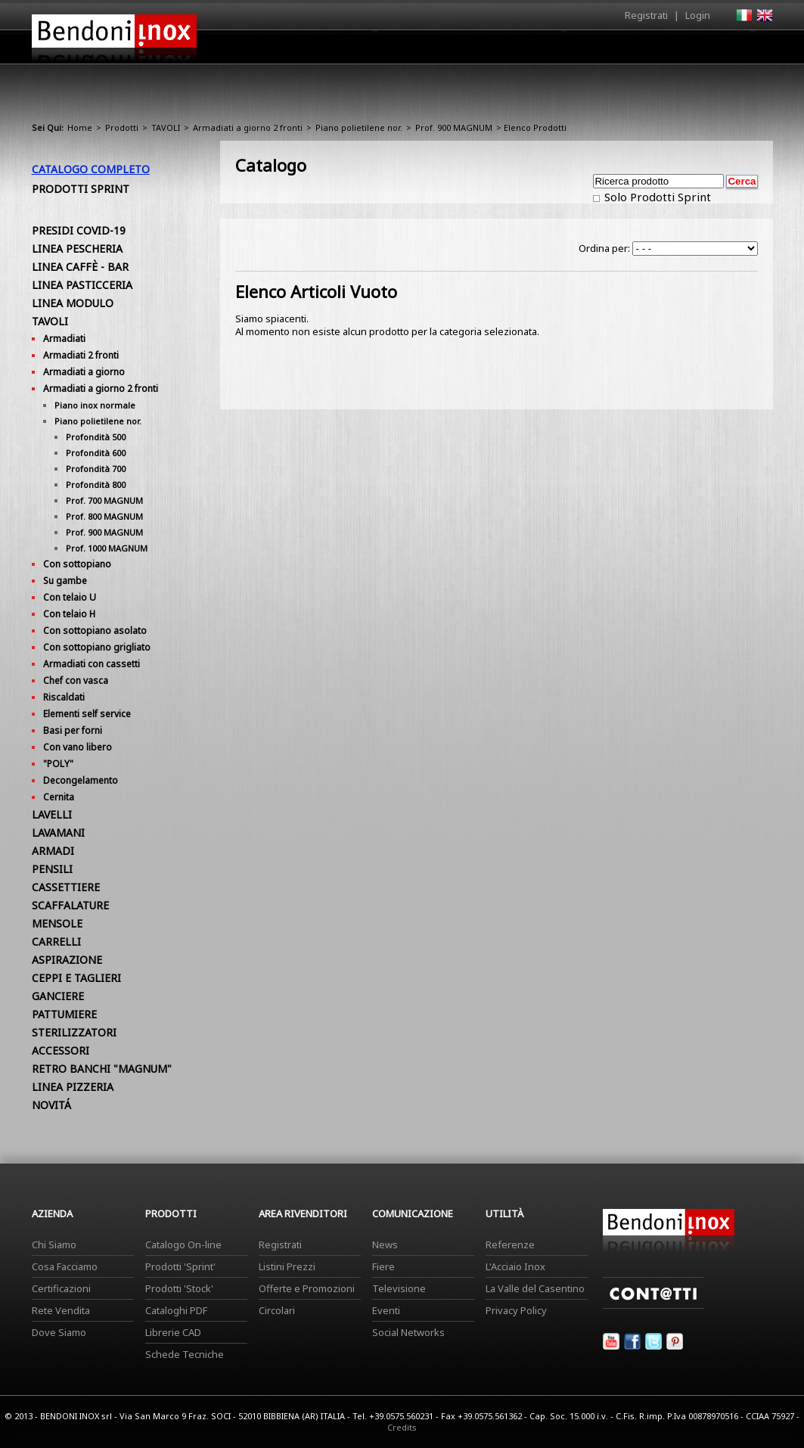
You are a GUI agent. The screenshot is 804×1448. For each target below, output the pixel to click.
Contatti (752, 46)
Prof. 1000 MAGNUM (106, 548)
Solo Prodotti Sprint (656, 196)
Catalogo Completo (91, 169)
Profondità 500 (96, 437)
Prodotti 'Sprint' (180, 1266)
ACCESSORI (60, 1050)
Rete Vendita (61, 1310)
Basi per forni (72, 730)
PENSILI (52, 869)
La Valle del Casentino (535, 1288)
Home (318, 46)
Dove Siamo (59, 1332)
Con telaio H (69, 613)
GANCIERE (58, 996)
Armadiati (64, 338)
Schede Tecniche (184, 1354)
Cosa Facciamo (65, 1266)
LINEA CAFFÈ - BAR (80, 266)
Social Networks (408, 1332)
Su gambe (65, 580)
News (385, 1244)
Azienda (374, 50)
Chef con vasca (75, 680)
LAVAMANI (58, 832)
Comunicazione (619, 50)
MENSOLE (57, 923)
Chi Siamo (54, 1244)
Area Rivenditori (520, 50)
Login (697, 15)
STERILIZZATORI (74, 1032)
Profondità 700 (96, 468)
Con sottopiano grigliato (97, 647)
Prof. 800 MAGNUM (104, 516)
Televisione (399, 1288)
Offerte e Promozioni (307, 1288)
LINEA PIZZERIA (72, 1087)
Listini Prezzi (287, 1266)
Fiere (383, 1266)
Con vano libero (77, 747)
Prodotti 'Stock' (179, 1288)
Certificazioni (61, 1288)
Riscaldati (64, 697)
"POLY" (58, 763)
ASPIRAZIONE (67, 959)
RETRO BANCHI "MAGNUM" (102, 1068)
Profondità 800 (96, 484)
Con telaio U (69, 597)
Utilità (694, 50)
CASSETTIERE (66, 887)
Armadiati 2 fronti (81, 355)
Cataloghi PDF (176, 1310)
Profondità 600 (96, 452)
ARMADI (53, 851)
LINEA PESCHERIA (77, 248)
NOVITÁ (51, 1105)
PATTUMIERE (64, 1014)
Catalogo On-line (183, 1244)
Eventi (386, 1310)
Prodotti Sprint (80, 189)
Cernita (58, 797)
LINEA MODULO (72, 303)
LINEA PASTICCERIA (82, 285)
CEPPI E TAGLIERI (76, 978)
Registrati (646, 15)
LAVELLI (52, 814)
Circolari (277, 1310)
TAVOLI (165, 127)
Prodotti (437, 50)
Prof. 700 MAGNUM (104, 500)
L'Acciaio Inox (515, 1266)
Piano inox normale (94, 405)
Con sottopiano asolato (95, 630)
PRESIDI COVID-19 (79, 230)
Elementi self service (87, 713)
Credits (402, 1427)
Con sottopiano (77, 564)
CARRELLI (56, 941)
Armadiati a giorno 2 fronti (248, 127)
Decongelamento (80, 780)
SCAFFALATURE (70, 905)
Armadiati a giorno (84, 371)
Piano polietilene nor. (358, 127)
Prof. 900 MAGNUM (453, 127)
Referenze (510, 1244)
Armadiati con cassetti (91, 663)
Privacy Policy (516, 1310)
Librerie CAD (173, 1332)
